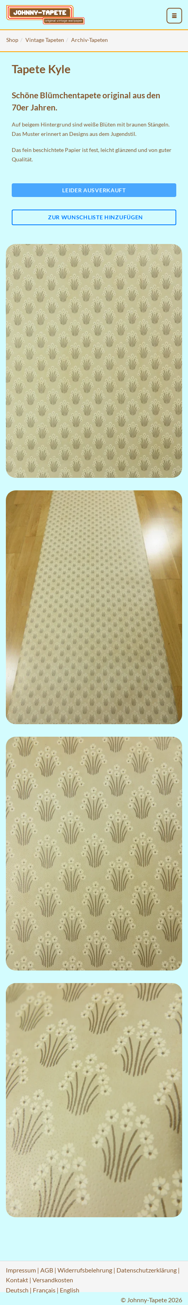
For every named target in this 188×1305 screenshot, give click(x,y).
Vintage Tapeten (44, 39)
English (69, 1290)
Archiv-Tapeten (89, 39)
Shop (12, 39)
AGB (46, 1270)
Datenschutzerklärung (146, 1270)
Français (44, 1290)
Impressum (21, 1270)
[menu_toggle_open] (174, 15)
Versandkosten (52, 1279)
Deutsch (17, 1290)
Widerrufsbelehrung (84, 1270)
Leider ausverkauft (94, 190)
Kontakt (17, 1279)
